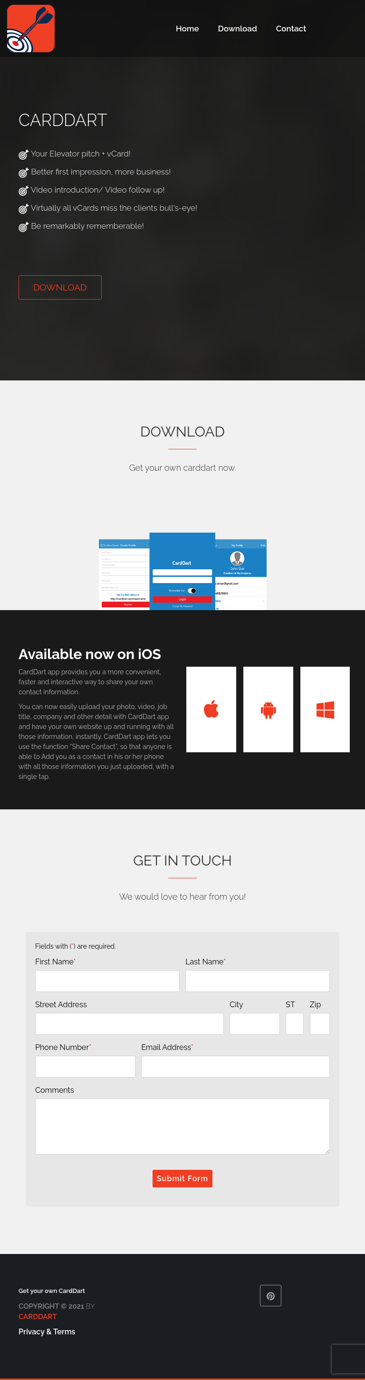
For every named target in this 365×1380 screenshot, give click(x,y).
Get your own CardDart (52, 1290)
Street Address (61, 1004)
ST (290, 1004)
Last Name (205, 961)
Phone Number (63, 1047)
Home (187, 28)
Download (237, 28)
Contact (291, 28)
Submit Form (182, 1178)
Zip (315, 1004)
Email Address (167, 1047)
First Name (55, 961)
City (236, 1004)
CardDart (38, 1316)
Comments (54, 1090)
